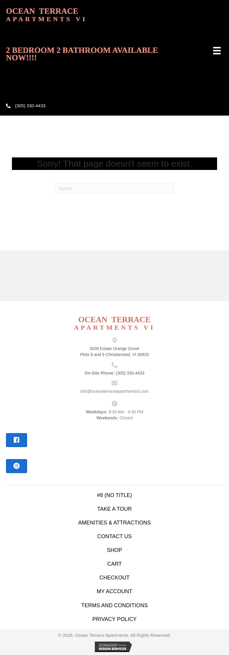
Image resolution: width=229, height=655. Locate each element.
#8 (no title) (114, 495)
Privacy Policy (114, 619)
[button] (16, 440)
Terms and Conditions (114, 605)
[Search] (114, 188)
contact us (114, 536)
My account (114, 591)
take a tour (114, 509)
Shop (114, 550)
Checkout (114, 578)
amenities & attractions (114, 523)
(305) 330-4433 (30, 105)
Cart (114, 564)
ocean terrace (46, 15)
